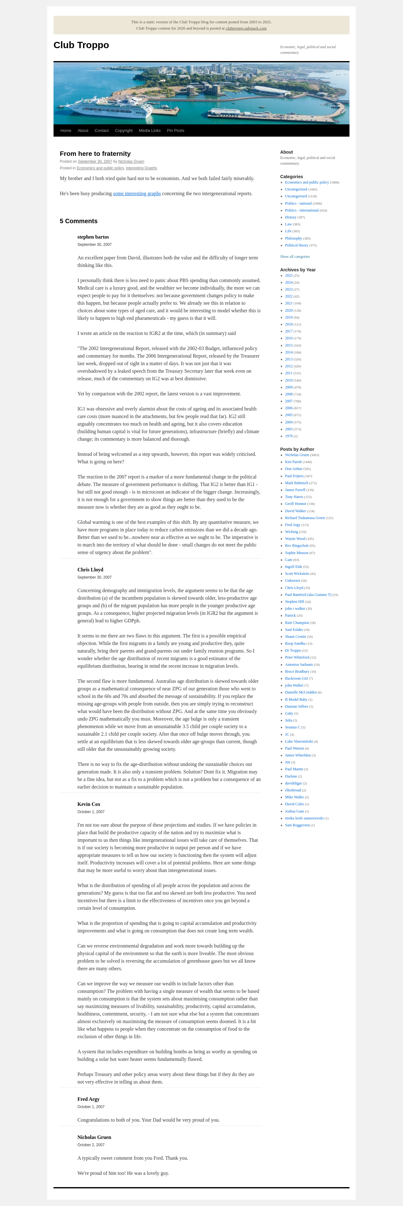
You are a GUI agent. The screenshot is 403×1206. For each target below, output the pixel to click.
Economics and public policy (100, 168)
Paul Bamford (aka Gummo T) (308, 594)
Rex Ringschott (297, 545)
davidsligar (293, 783)
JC (287, 734)
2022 (289, 296)
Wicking (291, 531)
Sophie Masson (297, 553)
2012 (289, 366)
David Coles (294, 804)
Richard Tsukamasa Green (305, 518)
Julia (288, 720)
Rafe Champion (297, 622)
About (83, 130)
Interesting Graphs (141, 168)
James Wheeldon (298, 755)
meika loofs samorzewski (304, 818)
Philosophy (293, 238)
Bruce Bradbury (297, 671)
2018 (289, 324)
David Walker (295, 511)
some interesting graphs (137, 193)
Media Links (150, 130)
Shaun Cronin (295, 636)
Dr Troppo (293, 650)
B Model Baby (296, 699)
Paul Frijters (294, 476)
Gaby (289, 713)
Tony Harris (294, 497)
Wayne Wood (295, 538)
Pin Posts (175, 130)
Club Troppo (81, 45)
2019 (289, 317)
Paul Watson (294, 748)
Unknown (292, 580)
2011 (289, 373)
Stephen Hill (294, 601)
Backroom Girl (296, 678)
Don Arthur (294, 469)
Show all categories (295, 256)
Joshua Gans (294, 811)
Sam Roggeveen (297, 825)
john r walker (295, 608)
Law (288, 224)
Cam (288, 560)
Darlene (291, 776)
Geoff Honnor (295, 503)
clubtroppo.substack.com (246, 28)
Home (65, 130)
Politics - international (302, 210)
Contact (102, 130)
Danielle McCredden (301, 692)
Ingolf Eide (293, 566)
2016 (289, 338)
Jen (287, 762)
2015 (289, 345)
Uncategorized (296, 189)
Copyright (124, 130)
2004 (289, 422)
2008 (289, 394)
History (291, 217)
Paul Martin (294, 769)
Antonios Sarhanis (299, 664)
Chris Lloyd (294, 588)
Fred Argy (293, 525)
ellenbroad (293, 790)
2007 (289, 401)
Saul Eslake (294, 629)
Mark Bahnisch (297, 483)
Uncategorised (296, 196)
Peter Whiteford (297, 657)
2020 (289, 310)
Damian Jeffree (296, 706)
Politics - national (298, 203)
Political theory (297, 245)
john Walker (294, 685)
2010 (289, 380)
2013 (289, 359)
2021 (289, 303)
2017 (289, 331)
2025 (289, 275)
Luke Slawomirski (299, 741)
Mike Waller (294, 797)
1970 (289, 436)
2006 (289, 408)
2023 (289, 289)
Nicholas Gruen (131, 161)
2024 (289, 282)
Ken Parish (293, 462)
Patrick (290, 615)
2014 (289, 352)
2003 (289, 429)
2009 (289, 387)
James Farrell (295, 490)
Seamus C (292, 727)
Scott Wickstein (297, 573)
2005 (289, 415)
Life (288, 231)
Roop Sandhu (295, 643)
